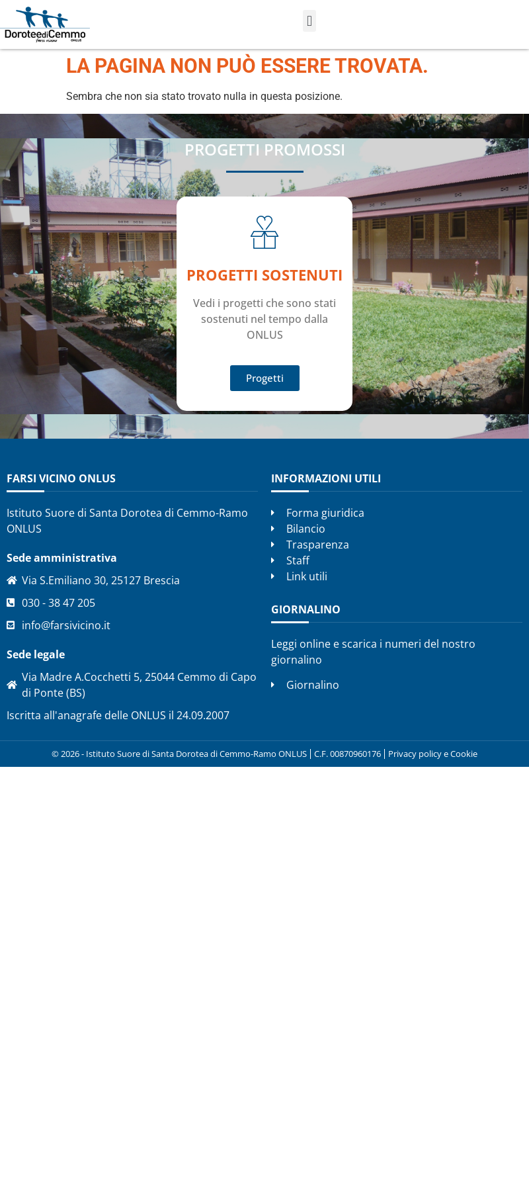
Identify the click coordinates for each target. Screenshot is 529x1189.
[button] (309, 21)
